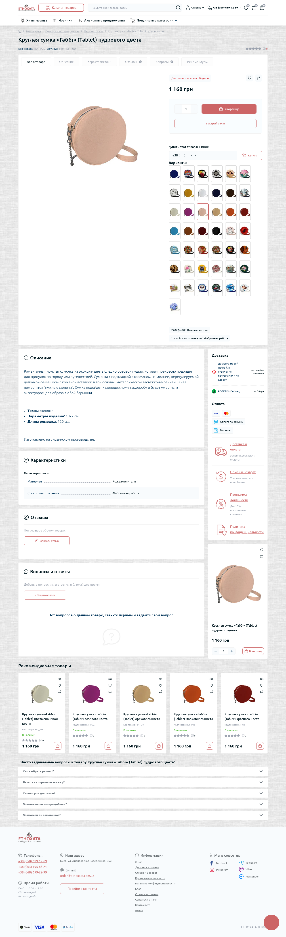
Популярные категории (155, 20)
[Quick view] (59, 679)
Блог (138, 888)
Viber (245, 869)
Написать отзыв (47, 540)
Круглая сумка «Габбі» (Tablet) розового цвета (90, 716)
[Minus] (178, 109)
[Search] (178, 7)
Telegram (248, 863)
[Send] (249, 155)
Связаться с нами (146, 899)
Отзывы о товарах (146, 894)
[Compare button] (258, 78)
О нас (138, 861)
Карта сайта (142, 904)
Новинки (66, 20)
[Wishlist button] (249, 78)
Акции (139, 910)
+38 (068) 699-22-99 (32, 872)
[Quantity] (186, 109)
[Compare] (59, 691)
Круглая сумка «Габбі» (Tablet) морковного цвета (193, 716)
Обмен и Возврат (243, 472)
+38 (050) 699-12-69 (32, 861)
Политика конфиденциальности (155, 883)
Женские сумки (93, 31)
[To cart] (253, 651)
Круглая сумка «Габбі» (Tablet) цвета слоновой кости (40, 718)
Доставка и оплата (147, 867)
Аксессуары (33, 31)
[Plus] (194, 109)
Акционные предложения (104, 20)
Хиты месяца (36, 20)
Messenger (249, 876)
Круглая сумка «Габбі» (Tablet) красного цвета (242, 716)
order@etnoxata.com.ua (77, 875)
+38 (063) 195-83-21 (32, 867)
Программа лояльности (150, 878)
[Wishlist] (59, 685)
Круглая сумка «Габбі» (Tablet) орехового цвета (141, 716)
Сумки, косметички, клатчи (62, 31)
